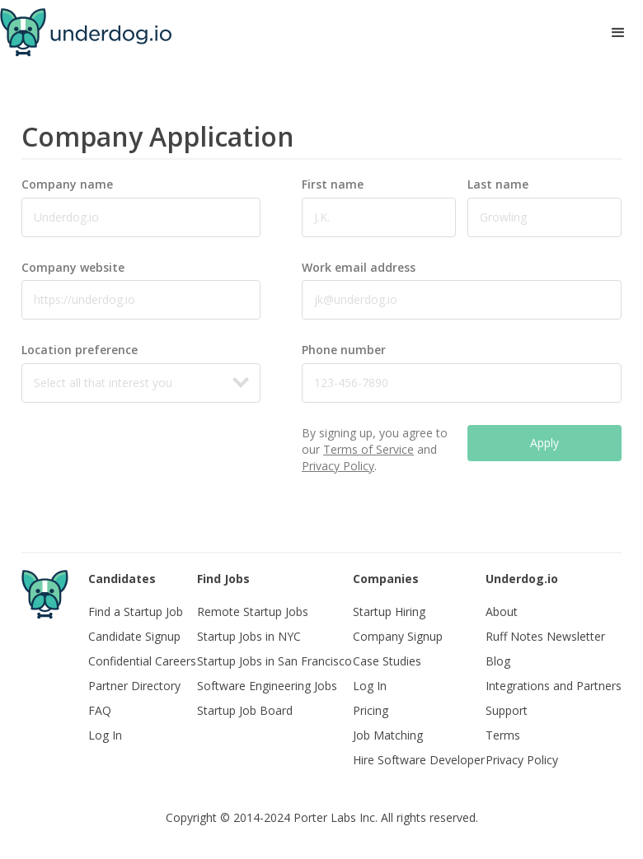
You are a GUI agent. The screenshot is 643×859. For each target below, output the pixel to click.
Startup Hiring (389, 611)
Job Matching (388, 735)
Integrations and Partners (554, 685)
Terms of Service (368, 449)
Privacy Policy (338, 466)
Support (507, 710)
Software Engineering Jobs (267, 685)
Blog (498, 661)
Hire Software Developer (419, 760)
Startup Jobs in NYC (249, 636)
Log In (105, 735)
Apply (544, 443)
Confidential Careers (142, 661)
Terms (503, 735)
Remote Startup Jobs (252, 611)
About (502, 611)
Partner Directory (134, 685)
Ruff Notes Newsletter (545, 636)
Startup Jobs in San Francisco (274, 661)
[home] (85, 32)
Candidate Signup (134, 636)
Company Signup (398, 636)
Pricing (370, 710)
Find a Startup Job (135, 611)
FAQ (99, 710)
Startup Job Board (245, 710)
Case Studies (387, 661)
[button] (618, 33)
